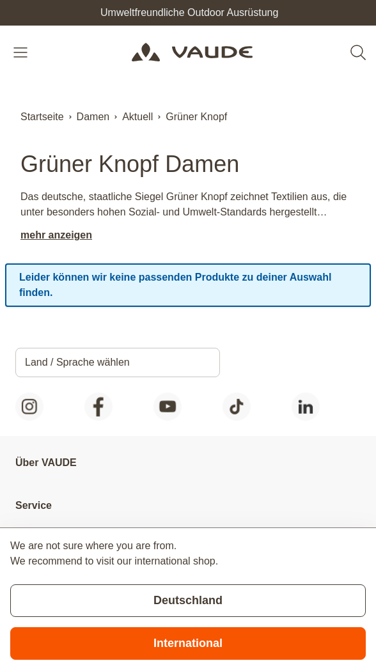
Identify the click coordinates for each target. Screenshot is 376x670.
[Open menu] (22, 52)
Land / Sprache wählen (77, 362)
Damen (93, 116)
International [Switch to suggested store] (188, 643)
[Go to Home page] (192, 52)
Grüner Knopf (196, 116)
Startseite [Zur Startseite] (42, 116)
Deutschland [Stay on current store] (188, 600)
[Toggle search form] (358, 52)
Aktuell (137, 116)
